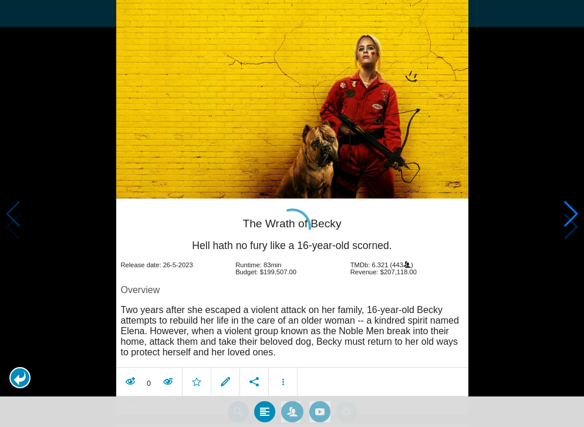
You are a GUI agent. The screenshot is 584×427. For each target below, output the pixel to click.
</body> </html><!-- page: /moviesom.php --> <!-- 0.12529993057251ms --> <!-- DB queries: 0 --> (292, 213)
